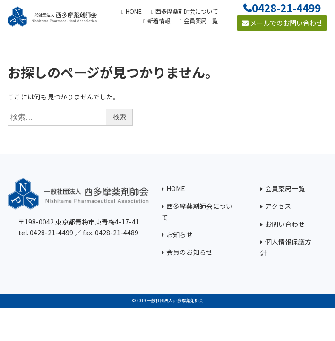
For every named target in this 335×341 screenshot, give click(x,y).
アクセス (278, 206)
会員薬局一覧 (285, 188)
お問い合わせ (285, 224)
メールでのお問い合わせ (282, 22)
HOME (175, 188)
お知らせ (179, 234)
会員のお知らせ (189, 252)
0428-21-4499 (286, 7)
